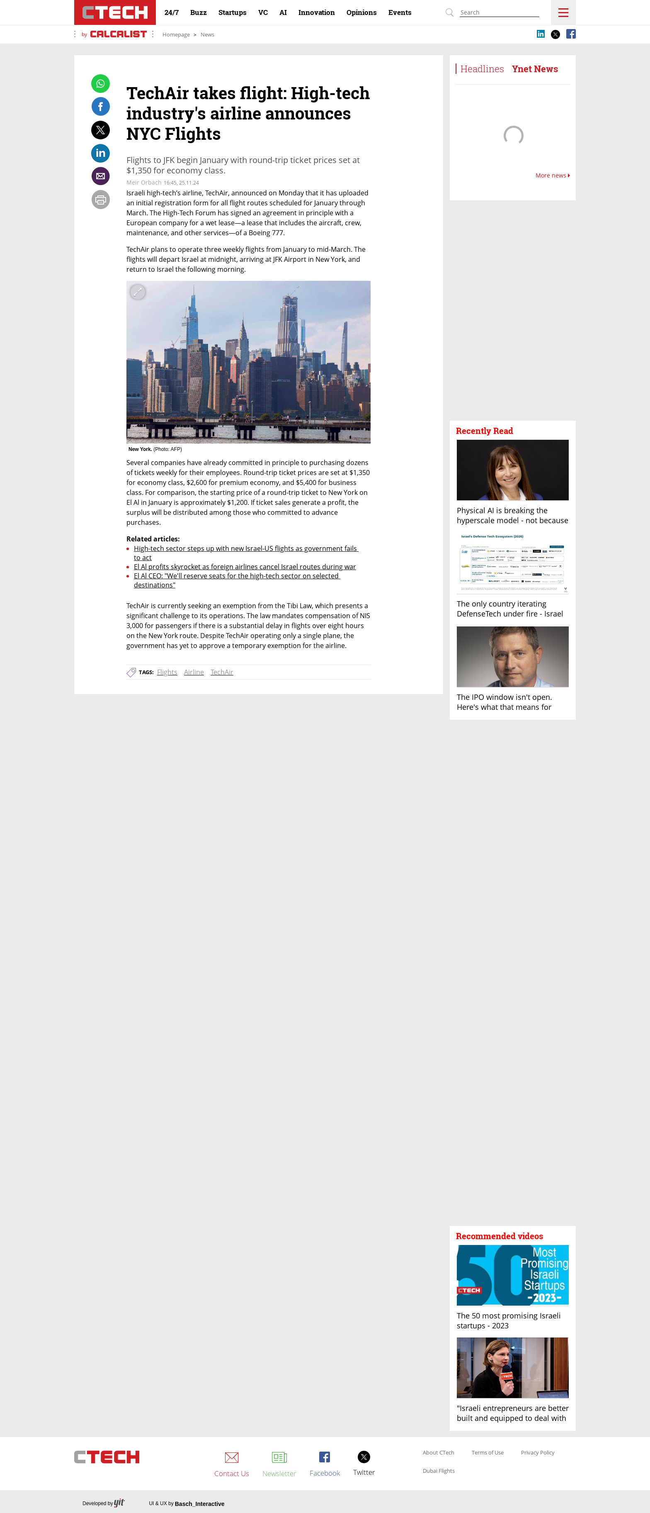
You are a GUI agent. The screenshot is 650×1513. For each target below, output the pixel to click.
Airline (194, 672)
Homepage (176, 34)
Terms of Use (488, 1453)
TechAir (222, 672)
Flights (167, 672)
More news (553, 175)
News (207, 34)
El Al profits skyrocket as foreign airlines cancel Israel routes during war (245, 566)
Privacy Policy (538, 1453)
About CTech (438, 1453)
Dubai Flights (439, 1471)
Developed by (103, 1503)
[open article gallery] (248, 362)
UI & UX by (186, 1504)
